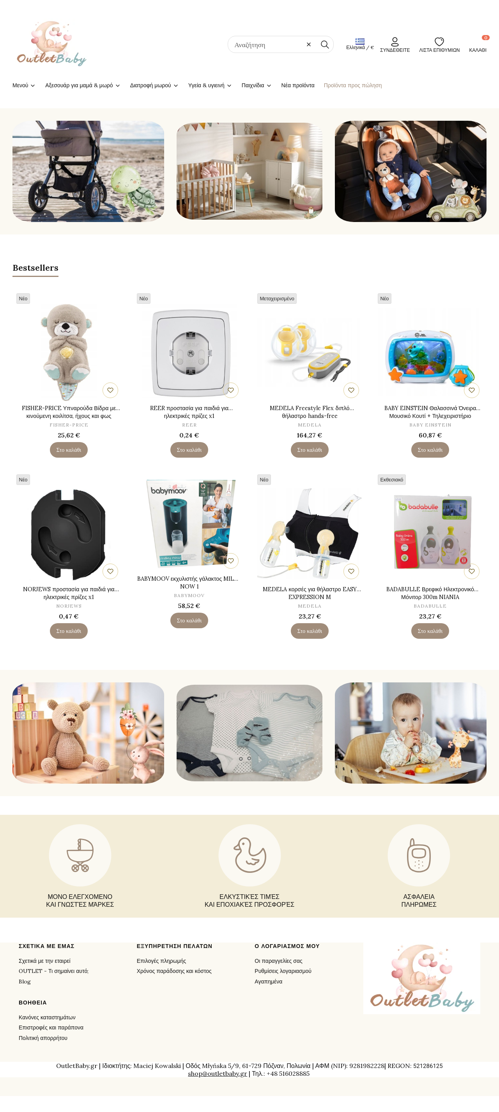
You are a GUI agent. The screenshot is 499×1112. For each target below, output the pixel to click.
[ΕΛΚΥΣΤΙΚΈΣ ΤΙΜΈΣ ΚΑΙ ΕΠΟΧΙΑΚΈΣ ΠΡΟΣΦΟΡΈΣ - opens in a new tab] (249, 866)
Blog (25, 981)
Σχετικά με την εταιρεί (45, 960)
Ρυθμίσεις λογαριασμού (283, 971)
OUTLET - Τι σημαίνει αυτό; (53, 971)
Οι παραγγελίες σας (278, 960)
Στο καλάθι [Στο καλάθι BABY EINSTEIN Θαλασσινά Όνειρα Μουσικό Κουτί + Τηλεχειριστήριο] (430, 449)
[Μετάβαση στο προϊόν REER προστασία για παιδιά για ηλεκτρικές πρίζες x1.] (189, 352)
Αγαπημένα (268, 981)
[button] (325, 44)
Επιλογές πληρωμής (161, 960)
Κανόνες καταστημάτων (47, 1017)
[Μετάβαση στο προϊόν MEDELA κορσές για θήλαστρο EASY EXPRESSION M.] (309, 533)
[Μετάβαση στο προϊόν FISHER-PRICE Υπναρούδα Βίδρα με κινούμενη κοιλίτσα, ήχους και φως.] (68, 352)
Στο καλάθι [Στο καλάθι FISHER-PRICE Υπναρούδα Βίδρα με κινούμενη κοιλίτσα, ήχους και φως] (69, 449)
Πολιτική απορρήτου (43, 1038)
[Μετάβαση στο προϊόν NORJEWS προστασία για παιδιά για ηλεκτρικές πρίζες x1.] (68, 533)
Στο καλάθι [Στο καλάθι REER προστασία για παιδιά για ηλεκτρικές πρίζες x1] (189, 449)
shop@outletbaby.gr (217, 1073)
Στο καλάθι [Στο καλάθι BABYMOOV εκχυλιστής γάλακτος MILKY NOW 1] (189, 620)
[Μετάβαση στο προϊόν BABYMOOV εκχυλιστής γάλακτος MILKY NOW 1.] (189, 523)
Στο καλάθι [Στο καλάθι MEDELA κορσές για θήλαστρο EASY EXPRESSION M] (309, 630)
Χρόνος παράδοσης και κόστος (174, 971)
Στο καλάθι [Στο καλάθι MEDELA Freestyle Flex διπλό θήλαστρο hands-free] (309, 449)
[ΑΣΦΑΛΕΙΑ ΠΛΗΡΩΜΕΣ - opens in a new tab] (419, 866)
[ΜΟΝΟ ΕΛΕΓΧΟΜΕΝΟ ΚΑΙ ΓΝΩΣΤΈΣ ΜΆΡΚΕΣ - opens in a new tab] (80, 866)
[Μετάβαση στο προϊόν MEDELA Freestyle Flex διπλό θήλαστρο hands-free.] (309, 352)
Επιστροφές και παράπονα (51, 1027)
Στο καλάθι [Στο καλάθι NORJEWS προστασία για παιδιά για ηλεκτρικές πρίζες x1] (69, 630)
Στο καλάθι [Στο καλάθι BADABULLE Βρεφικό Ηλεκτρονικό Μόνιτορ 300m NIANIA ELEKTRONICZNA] (430, 630)
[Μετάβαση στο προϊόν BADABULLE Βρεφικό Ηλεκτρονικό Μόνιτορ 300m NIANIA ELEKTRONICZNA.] (430, 533)
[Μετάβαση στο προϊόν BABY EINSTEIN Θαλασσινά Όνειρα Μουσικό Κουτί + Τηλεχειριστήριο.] (430, 352)
